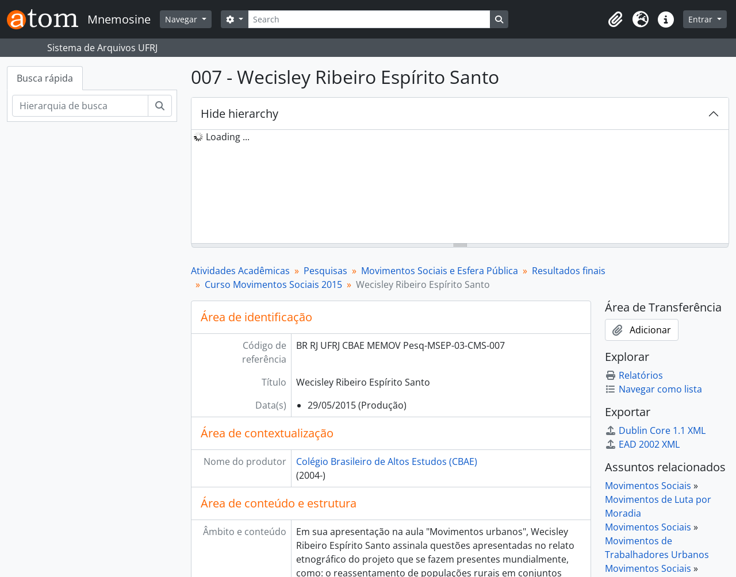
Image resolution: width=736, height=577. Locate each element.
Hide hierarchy (239, 113)
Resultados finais (568, 270)
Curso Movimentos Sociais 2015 (273, 284)
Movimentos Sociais (648, 485)
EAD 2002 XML (642, 444)
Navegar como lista (653, 389)
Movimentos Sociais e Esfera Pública (439, 270)
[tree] (460, 187)
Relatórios (634, 375)
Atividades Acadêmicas (240, 270)
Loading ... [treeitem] (228, 136)
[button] (615, 19)
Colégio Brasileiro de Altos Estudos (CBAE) (386, 461)
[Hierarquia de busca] (80, 106)
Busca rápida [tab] (45, 78)
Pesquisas (325, 270)
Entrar (701, 19)
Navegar (182, 19)
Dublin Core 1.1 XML (655, 430)
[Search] (369, 19)
